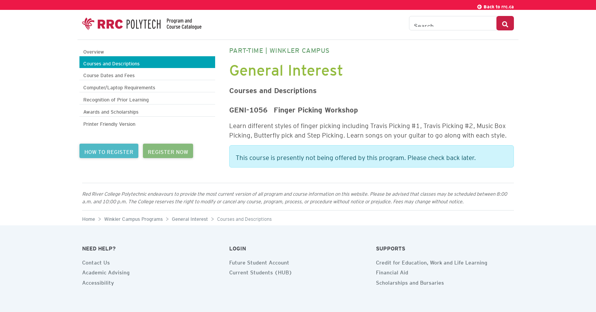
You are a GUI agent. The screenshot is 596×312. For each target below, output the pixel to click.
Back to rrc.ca (495, 5)
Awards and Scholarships (110, 110)
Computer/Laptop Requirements (119, 86)
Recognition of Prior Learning (116, 98)
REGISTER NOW (168, 151)
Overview (93, 50)
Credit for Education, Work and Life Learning (431, 261)
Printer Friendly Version (109, 123)
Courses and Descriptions (111, 62)
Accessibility (98, 281)
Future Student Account (259, 261)
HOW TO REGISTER (108, 151)
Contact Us (96, 261)
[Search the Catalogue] (453, 23)
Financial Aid (392, 271)
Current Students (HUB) (260, 271)
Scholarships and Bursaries (410, 281)
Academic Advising (106, 271)
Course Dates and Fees (109, 74)
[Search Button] (505, 23)
